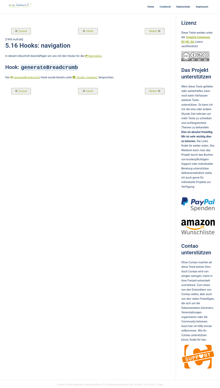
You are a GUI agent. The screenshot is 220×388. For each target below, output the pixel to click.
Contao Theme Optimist (70, 384)
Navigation (95, 56)
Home (150, 6)
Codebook (165, 6)
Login (160, 384)
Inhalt (89, 31)
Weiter (153, 31)
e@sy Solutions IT (94, 384)
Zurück (23, 31)
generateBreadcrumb (27, 77)
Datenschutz (183, 6)
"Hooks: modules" (85, 77)
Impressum (202, 6)
